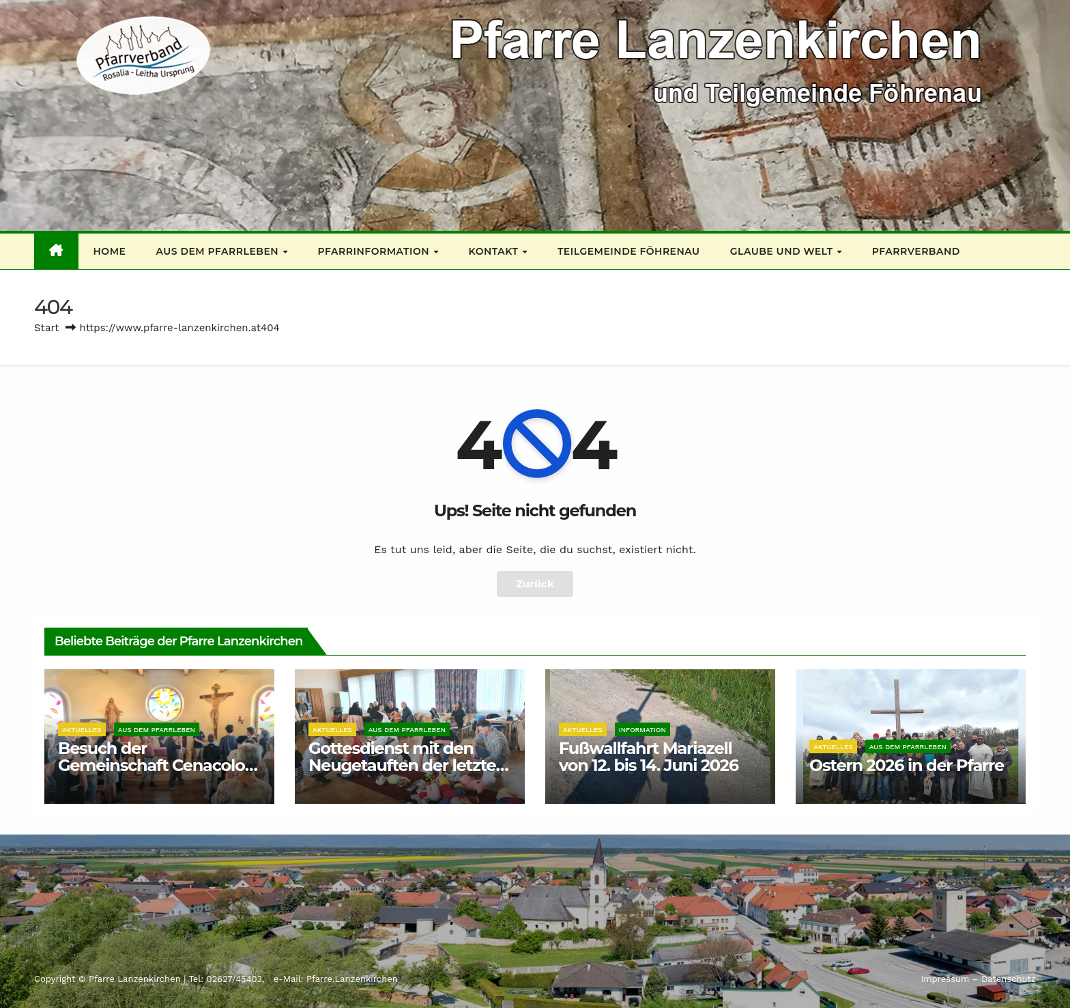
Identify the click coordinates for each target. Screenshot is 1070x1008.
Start (46, 328)
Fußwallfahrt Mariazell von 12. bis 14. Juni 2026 (648, 756)
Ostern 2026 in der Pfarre (906, 765)
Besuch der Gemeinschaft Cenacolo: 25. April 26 (153, 765)
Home (109, 251)
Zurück (535, 583)
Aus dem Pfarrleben (218, 251)
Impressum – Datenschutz (978, 979)
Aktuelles (82, 729)
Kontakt (495, 251)
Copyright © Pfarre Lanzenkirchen (109, 979)
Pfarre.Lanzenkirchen (352, 979)
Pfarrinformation (375, 251)
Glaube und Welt (783, 251)
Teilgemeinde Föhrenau (629, 251)
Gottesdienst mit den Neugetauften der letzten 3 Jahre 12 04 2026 (407, 765)
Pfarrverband (916, 251)
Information (642, 729)
